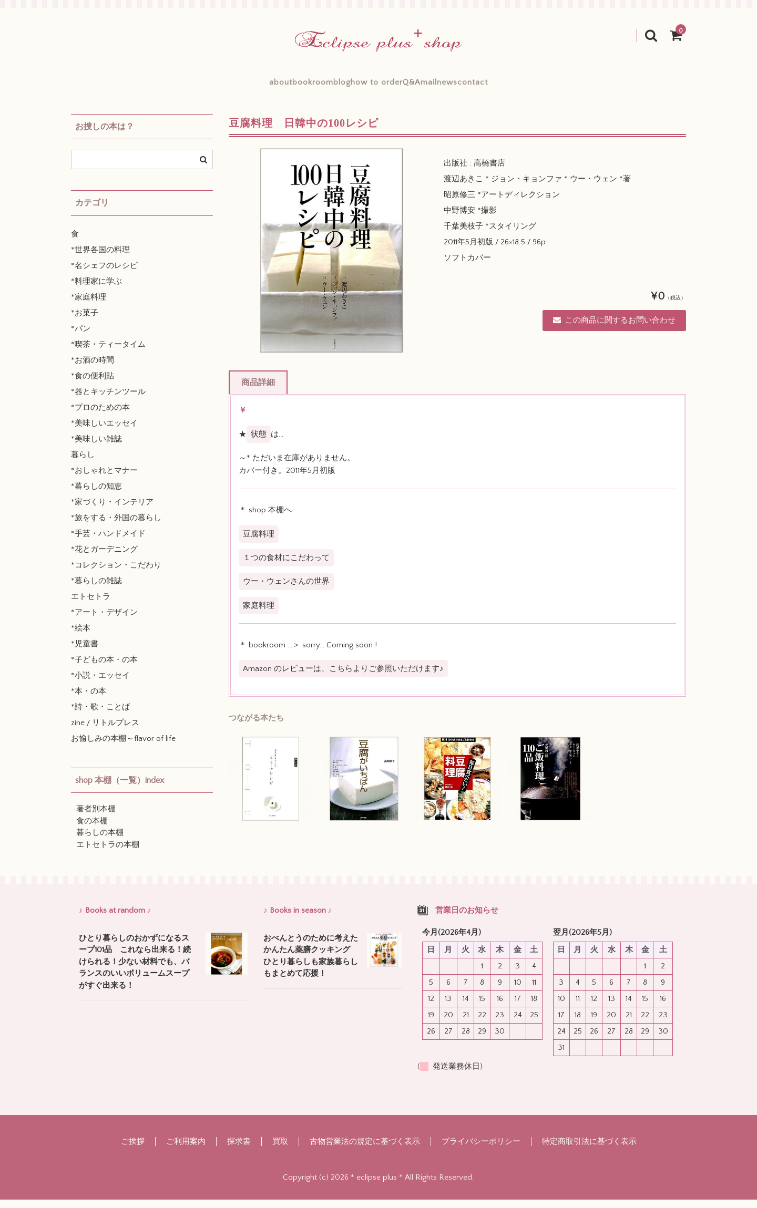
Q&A (437, 86)
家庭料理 (258, 614)
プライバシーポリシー (481, 1149)
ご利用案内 (186, 1149)
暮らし (83, 463)
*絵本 (80, 636)
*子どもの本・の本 (104, 668)
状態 (259, 442)
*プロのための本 (100, 415)
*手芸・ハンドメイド (108, 542)
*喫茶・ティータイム (108, 352)
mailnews (491, 86)
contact (550, 86)
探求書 (239, 1149)
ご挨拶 (133, 1149)
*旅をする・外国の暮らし (116, 526)
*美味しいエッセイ (104, 431)
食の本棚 (92, 829)
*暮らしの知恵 (96, 494)
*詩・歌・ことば (100, 715)
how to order (376, 86)
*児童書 (84, 652)
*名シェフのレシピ (104, 274)
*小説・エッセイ (100, 683)
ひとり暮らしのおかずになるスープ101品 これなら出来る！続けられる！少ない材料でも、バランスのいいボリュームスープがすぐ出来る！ (135, 970)
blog (315, 86)
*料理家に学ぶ (96, 289)
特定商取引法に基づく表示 (589, 1149)
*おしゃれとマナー (104, 478)
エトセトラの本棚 (107, 853)
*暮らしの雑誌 (96, 589)
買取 (280, 1149)
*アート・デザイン (104, 620)
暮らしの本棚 (100, 841)
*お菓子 (84, 321)
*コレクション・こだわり (116, 573)
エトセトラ (90, 605)
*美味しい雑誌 (96, 447)
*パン (80, 337)
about (203, 86)
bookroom (260, 86)
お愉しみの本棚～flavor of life (123, 746)
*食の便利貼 (92, 384)
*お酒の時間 (92, 368)
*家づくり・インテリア (112, 510)
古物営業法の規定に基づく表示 (365, 1149)
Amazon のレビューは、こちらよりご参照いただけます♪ (343, 677)
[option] (332, 259)
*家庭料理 (88, 305)
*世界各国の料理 (100, 258)
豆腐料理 (258, 542)
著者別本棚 (96, 817)
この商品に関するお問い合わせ (614, 328)
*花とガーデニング (104, 557)
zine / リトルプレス (105, 731)
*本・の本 (88, 699)
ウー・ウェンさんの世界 (286, 589)
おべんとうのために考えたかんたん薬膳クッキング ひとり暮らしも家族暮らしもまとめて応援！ (310, 964)
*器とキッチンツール (108, 400)
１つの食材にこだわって (286, 566)
